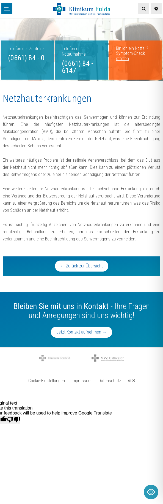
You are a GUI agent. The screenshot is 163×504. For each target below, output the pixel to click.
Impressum (82, 380)
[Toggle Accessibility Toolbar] (151, 492)
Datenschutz (109, 380)
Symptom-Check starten (130, 56)
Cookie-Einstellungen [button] (46, 380)
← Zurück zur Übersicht (81, 266)
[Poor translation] (13, 420)
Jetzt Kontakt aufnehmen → (81, 332)
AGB (131, 380)
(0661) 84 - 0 (26, 57)
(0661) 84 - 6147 (77, 67)
